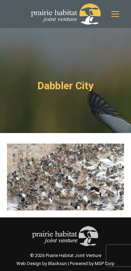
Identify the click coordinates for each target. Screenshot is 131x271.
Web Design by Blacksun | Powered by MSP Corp (65, 263)
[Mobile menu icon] (115, 14)
